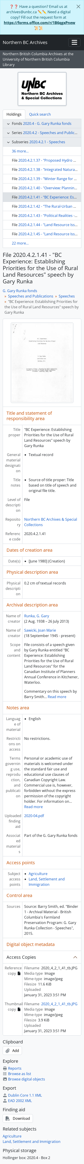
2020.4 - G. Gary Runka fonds (47, 123)
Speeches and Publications (30, 296)
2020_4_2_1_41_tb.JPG (59, 1003)
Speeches (67, 296)
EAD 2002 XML (17, 1100)
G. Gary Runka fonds (20, 290)
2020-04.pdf (34, 815)
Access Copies (21, 957)
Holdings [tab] (14, 114)
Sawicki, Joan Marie (40, 630)
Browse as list (17, 1073)
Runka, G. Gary (36, 615)
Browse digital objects (24, 1079)
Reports (12, 1068)
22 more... (20, 243)
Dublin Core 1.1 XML (22, 1095)
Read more (57, 696)
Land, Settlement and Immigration (31, 1141)
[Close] (78, 6)
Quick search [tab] (40, 114)
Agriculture (38, 873)
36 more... (20, 151)
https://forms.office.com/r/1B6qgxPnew (39, 22)
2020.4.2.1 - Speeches (47, 141)
